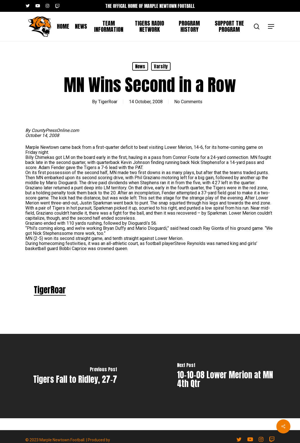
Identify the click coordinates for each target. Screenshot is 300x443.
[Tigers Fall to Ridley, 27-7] (75, 376)
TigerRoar (107, 101)
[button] (271, 27)
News (140, 66)
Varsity (161, 66)
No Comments (188, 101)
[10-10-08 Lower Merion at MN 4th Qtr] (225, 376)
